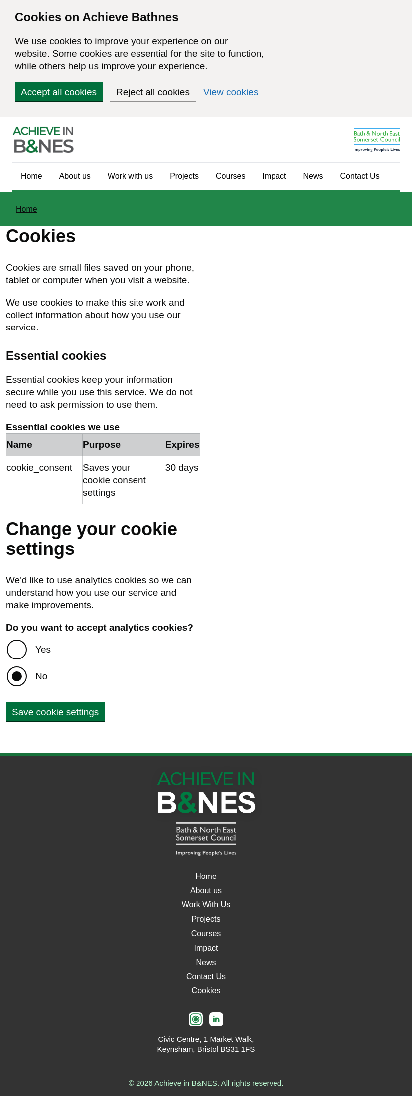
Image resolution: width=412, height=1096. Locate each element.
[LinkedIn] (216, 1019)
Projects (184, 176)
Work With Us (206, 904)
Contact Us (360, 176)
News (313, 176)
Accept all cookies (59, 92)
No (41, 676)
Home (31, 176)
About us (75, 176)
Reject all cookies (153, 92)
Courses (231, 176)
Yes (43, 649)
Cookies (206, 990)
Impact (274, 176)
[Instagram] (196, 1019)
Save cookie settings (55, 712)
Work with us (130, 176)
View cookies (231, 92)
